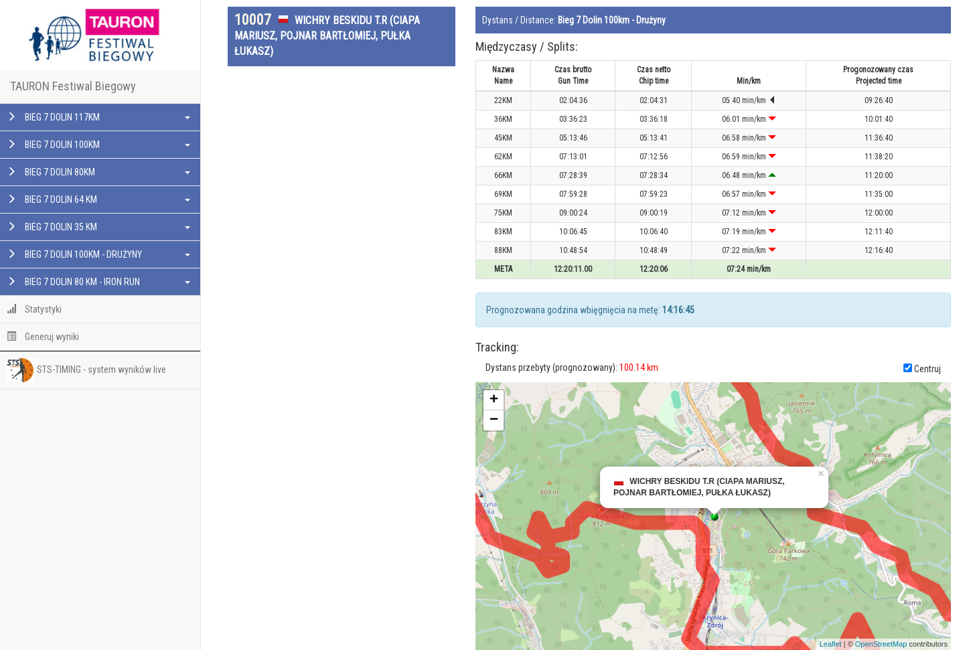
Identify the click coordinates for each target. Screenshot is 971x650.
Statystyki (34, 309)
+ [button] (494, 400)
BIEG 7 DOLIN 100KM (98, 144)
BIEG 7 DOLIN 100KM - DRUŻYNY (98, 254)
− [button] (494, 420)
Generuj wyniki (43, 336)
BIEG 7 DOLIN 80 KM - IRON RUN (98, 281)
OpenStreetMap (881, 644)
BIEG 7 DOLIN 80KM (98, 172)
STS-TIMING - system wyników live (86, 370)
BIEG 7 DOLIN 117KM (98, 117)
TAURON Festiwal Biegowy (73, 86)
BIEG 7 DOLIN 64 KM (98, 199)
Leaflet (831, 644)
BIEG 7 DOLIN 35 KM (98, 227)
